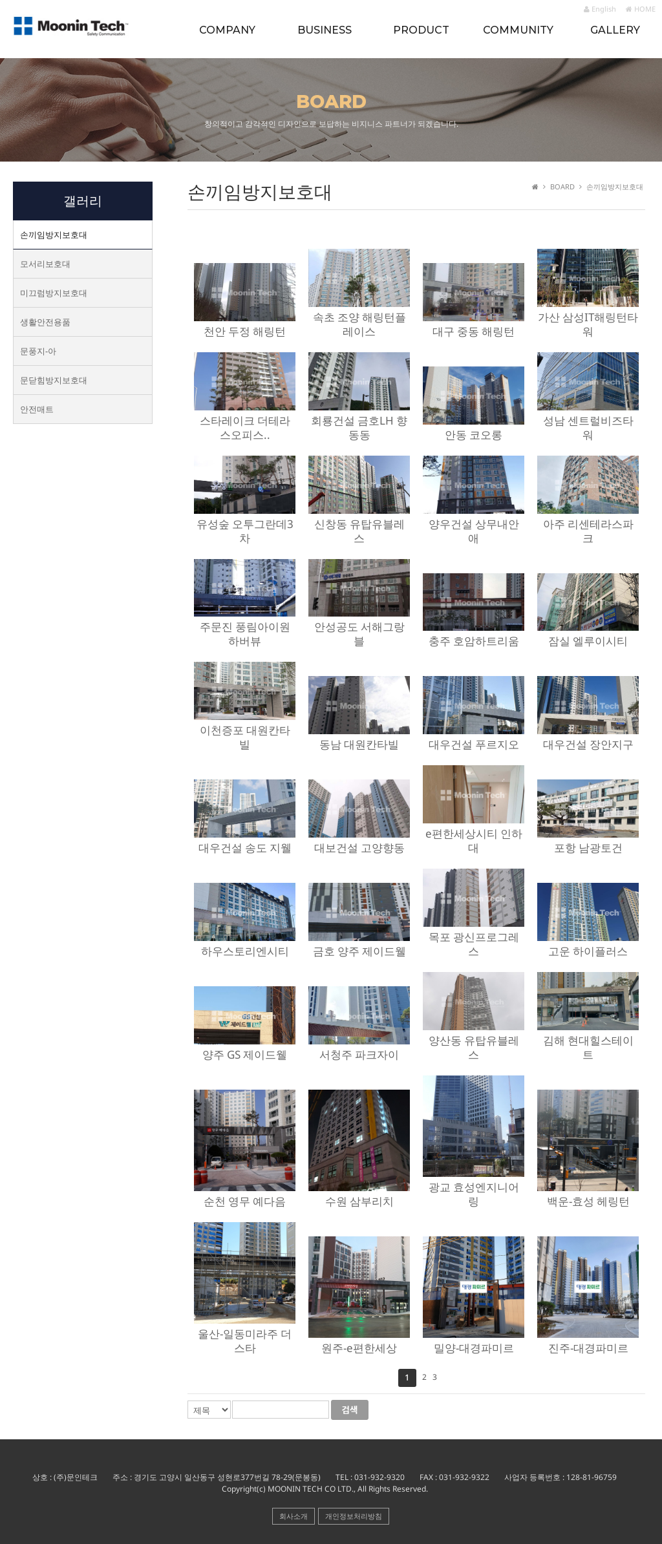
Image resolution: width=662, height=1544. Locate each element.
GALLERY (615, 30)
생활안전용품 (45, 322)
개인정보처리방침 (353, 1516)
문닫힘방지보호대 (53, 380)
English (600, 9)
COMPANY (227, 30)
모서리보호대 (45, 264)
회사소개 (293, 1516)
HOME (641, 9)
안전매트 (37, 409)
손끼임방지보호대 (53, 234)
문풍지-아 (38, 351)
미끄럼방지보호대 (53, 293)
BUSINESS (324, 30)
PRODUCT (421, 30)
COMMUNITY (518, 30)
